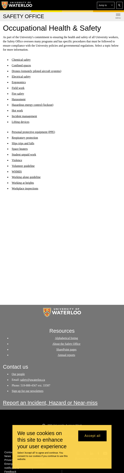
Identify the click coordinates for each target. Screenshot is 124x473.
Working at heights (23, 182)
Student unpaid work (24, 154)
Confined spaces (21, 65)
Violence (17, 160)
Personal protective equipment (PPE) (33, 132)
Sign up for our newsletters (27, 391)
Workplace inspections (25, 188)
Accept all (92, 436)
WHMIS (17, 171)
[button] (105, 5)
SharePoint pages (66, 349)
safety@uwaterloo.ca (32, 379)
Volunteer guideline (23, 165)
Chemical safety (21, 59)
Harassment (19, 99)
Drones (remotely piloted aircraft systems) (36, 71)
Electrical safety (21, 76)
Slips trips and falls (23, 143)
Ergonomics (19, 82)
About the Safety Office (66, 343)
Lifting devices (20, 121)
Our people (18, 374)
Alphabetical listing (66, 338)
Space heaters (20, 148)
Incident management (24, 116)
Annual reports (66, 355)
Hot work (17, 110)
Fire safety (18, 93)
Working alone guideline (26, 177)
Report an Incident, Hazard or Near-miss (50, 403)
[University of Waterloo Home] (17, 5)
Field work (18, 88)
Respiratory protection (25, 137)
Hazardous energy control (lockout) (32, 104)
